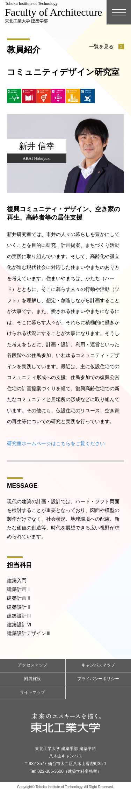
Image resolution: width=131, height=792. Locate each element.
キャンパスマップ (98, 665)
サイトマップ (32, 692)
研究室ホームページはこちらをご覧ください (56, 443)
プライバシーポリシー (98, 678)
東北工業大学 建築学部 (53, 12)
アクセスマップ (32, 665)
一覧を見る (101, 46)
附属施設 (32, 678)
